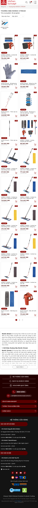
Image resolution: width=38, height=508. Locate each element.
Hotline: (6, 437)
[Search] (26, 2)
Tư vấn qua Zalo (19, 437)
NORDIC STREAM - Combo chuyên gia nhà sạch (27, 141)
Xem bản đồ (5, 469)
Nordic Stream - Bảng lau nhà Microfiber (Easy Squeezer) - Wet (28, 84)
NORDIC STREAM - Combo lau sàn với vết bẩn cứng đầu (9, 283)
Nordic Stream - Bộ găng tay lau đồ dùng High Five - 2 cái (9, 84)
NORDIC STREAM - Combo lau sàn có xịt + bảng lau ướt (28, 197)
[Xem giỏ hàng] (30, 2)
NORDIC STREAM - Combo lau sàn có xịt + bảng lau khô (28, 169)
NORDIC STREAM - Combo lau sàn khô (28, 254)
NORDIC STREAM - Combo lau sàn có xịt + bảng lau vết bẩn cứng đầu (9, 198)
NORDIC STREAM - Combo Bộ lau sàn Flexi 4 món (9, 55)
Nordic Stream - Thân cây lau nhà (9, 141)
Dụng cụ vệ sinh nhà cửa (4, 24)
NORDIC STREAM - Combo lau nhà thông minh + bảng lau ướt (9, 255)
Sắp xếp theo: (6, 16)
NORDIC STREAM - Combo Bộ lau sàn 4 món (28, 55)
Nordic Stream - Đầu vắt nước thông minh (28, 311)
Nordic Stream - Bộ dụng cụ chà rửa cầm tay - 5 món (27, 112)
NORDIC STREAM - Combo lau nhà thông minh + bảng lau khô (9, 226)
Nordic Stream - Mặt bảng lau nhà (9, 311)
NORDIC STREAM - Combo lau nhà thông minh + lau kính (9, 169)
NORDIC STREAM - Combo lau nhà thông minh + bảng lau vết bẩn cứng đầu (28, 226)
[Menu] (35, 2)
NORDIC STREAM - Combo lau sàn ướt (28, 283)
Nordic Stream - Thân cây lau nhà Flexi (9, 112)
